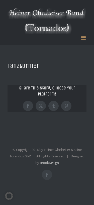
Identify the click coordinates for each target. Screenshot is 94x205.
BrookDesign (49, 162)
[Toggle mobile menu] (83, 37)
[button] (9, 196)
